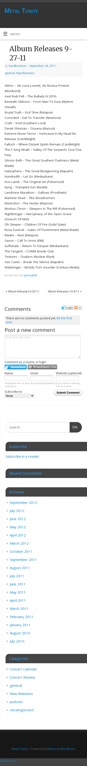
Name (9, 373)
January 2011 (20, 624)
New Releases (25, 73)
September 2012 (23, 502)
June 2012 (18, 518)
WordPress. (68, 749)
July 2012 (17, 510)
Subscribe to (19, 393)
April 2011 (18, 600)
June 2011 (18, 584)
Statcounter (8, 761)
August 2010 (20, 633)
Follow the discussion (78, 308)
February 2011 (21, 616)
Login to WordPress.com (42, 366)
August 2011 (20, 567)
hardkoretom (17, 66)
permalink (30, 275)
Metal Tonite (21, 10)
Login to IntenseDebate (16, 366)
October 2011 (21, 551)
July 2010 (17, 641)
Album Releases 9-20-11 (22, 291)
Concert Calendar (23, 669)
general (10, 73)
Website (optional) (68, 373)
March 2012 (19, 543)
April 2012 (18, 535)
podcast (16, 701)
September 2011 (23, 559)
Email (34, 373)
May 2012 (18, 527)
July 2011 (17, 576)
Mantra (52, 749)
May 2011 (18, 592)
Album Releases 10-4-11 (64, 291)
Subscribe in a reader (22, 456)
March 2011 (19, 608)
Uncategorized (21, 710)
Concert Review (22, 677)
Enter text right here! (43, 346)
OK (74, 426)
